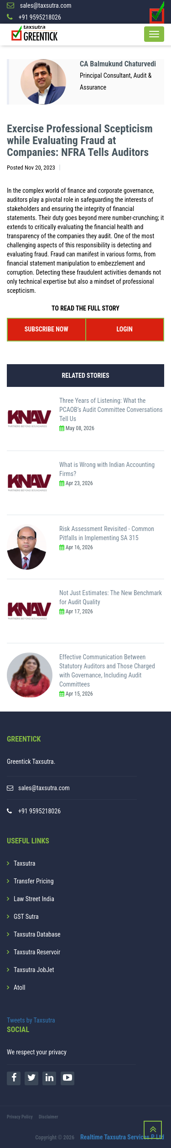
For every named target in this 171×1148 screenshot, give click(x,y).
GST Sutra (26, 916)
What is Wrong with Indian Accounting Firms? (107, 469)
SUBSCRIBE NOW (46, 329)
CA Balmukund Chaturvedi (118, 64)
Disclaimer (48, 1116)
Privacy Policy (20, 1116)
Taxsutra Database (37, 934)
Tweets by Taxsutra (31, 1020)
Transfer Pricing (34, 881)
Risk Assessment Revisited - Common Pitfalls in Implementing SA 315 (106, 533)
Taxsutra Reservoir (37, 952)
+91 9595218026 (39, 811)
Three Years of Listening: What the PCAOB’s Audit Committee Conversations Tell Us (111, 409)
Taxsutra (24, 863)
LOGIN (125, 329)
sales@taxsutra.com (44, 788)
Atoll (19, 987)
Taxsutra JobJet (34, 969)
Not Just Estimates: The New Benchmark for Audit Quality (110, 597)
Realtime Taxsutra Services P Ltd (122, 1137)
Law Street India (34, 898)
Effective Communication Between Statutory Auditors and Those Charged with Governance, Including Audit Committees (107, 670)
